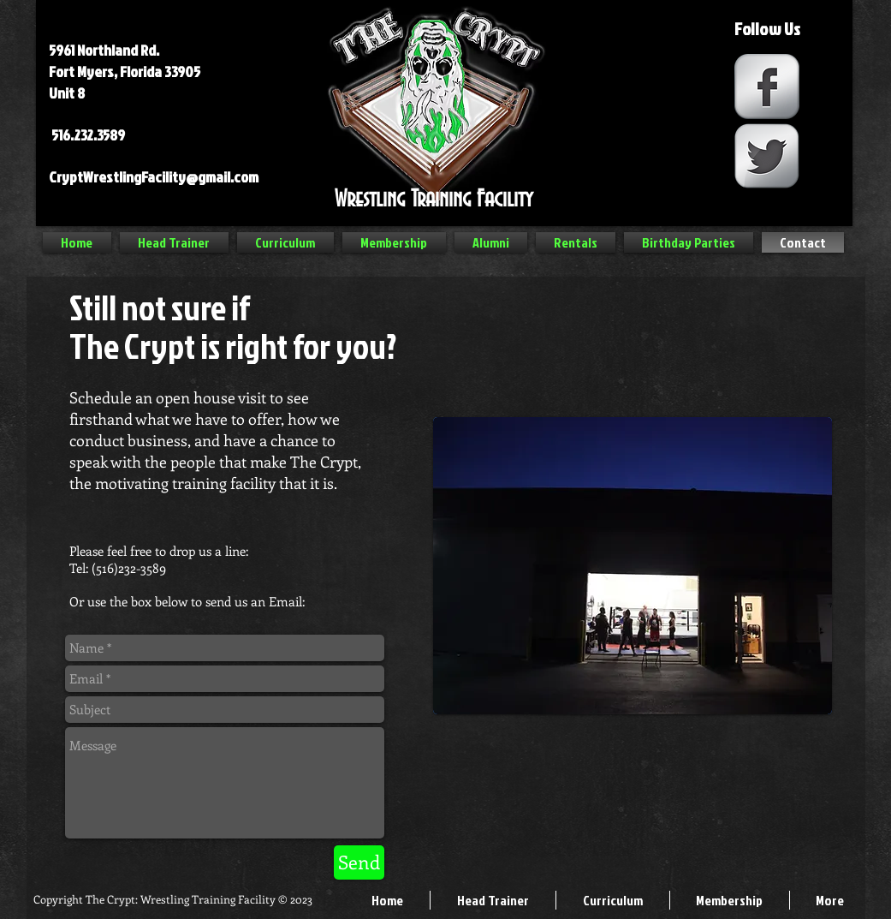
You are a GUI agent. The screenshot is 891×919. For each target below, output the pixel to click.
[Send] (359, 862)
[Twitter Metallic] (766, 155)
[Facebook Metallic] (766, 86)
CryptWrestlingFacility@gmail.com (153, 177)
